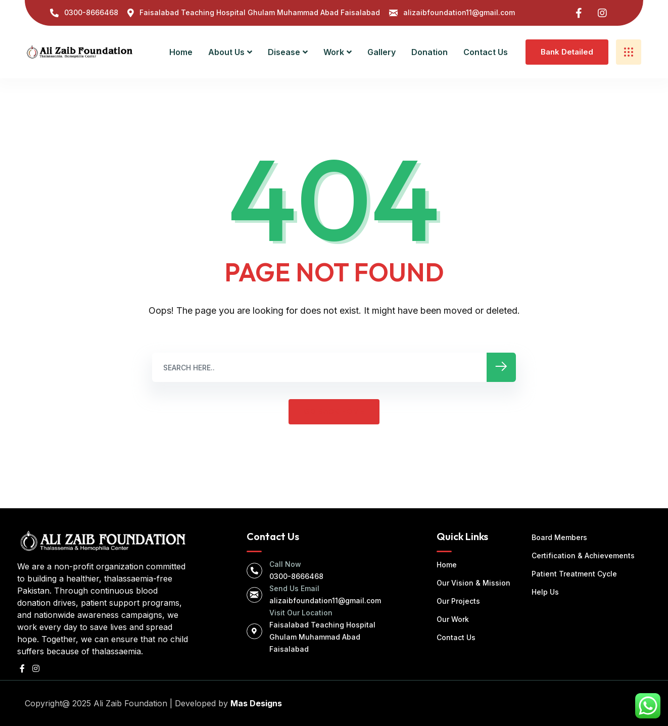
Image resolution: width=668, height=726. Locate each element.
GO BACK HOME (334, 411)
